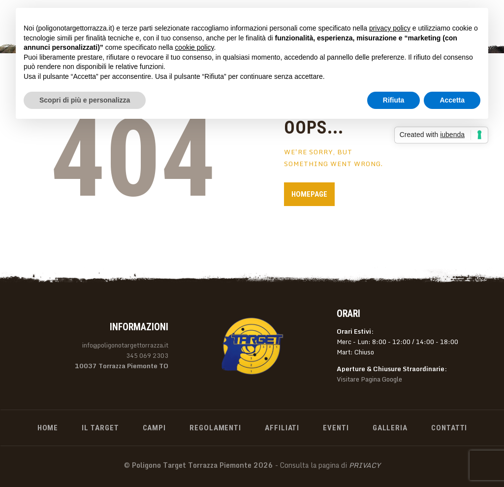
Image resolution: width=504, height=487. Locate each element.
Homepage (309, 194)
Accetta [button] (452, 100)
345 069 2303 (147, 355)
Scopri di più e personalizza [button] (84, 100)
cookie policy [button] (194, 47)
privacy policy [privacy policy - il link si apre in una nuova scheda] (389, 28)
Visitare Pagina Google (369, 379)
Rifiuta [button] (394, 100)
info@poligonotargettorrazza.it (125, 345)
